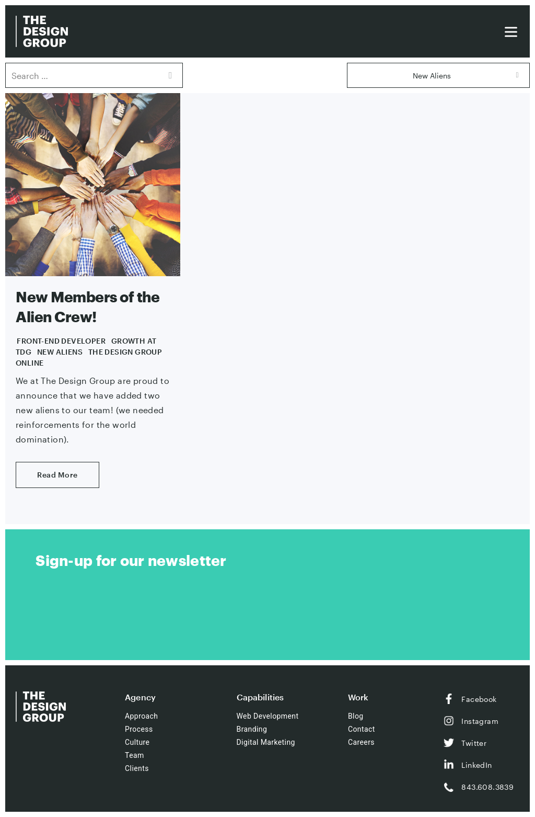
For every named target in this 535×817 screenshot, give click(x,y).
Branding (252, 729)
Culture (137, 742)
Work (358, 697)
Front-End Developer (61, 340)
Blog (356, 716)
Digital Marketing (266, 742)
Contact (361, 729)
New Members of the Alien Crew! (87, 306)
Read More (57, 474)
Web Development (268, 716)
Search (170, 75)
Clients (137, 768)
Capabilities (260, 697)
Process (139, 729)
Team (134, 755)
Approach (141, 716)
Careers (361, 742)
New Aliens (60, 351)
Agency (140, 697)
